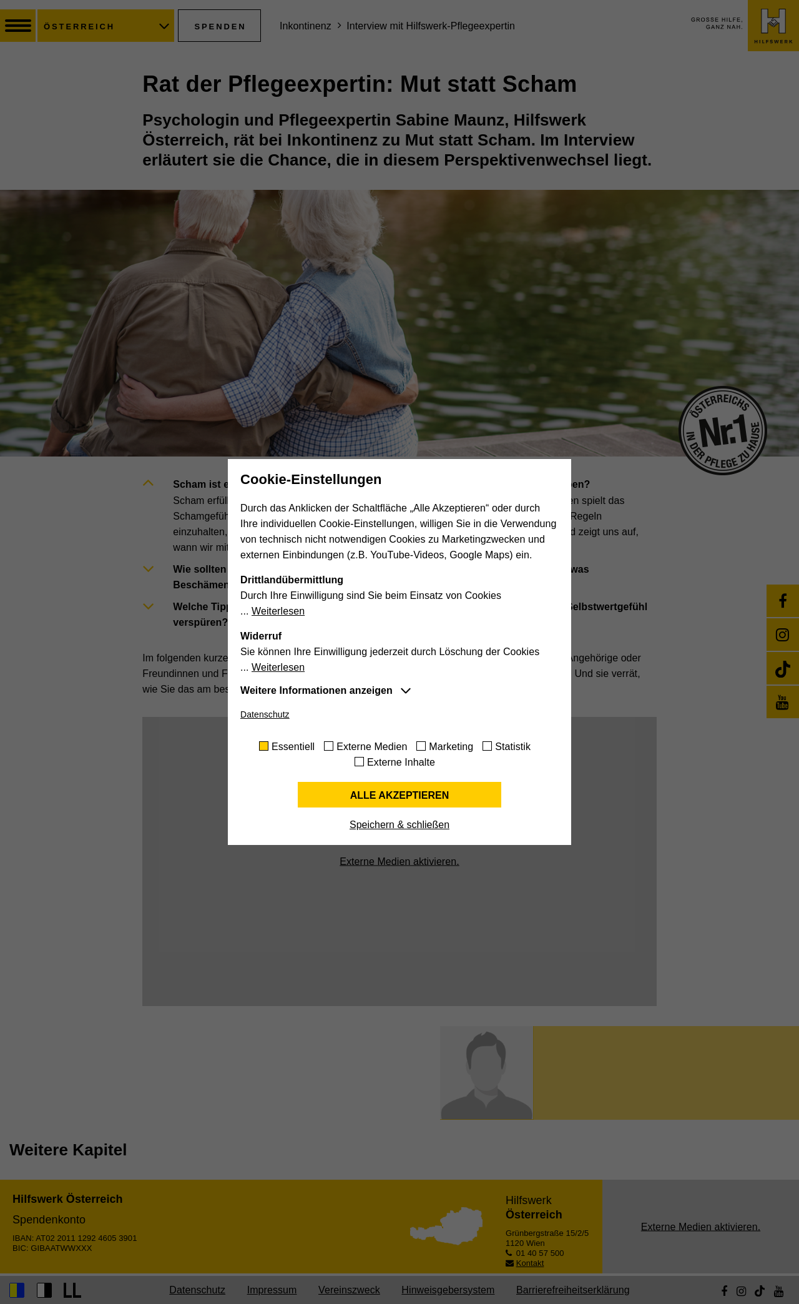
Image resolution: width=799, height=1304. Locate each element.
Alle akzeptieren (399, 795)
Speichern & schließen (399, 824)
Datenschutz (265, 714)
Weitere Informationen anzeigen (316, 690)
